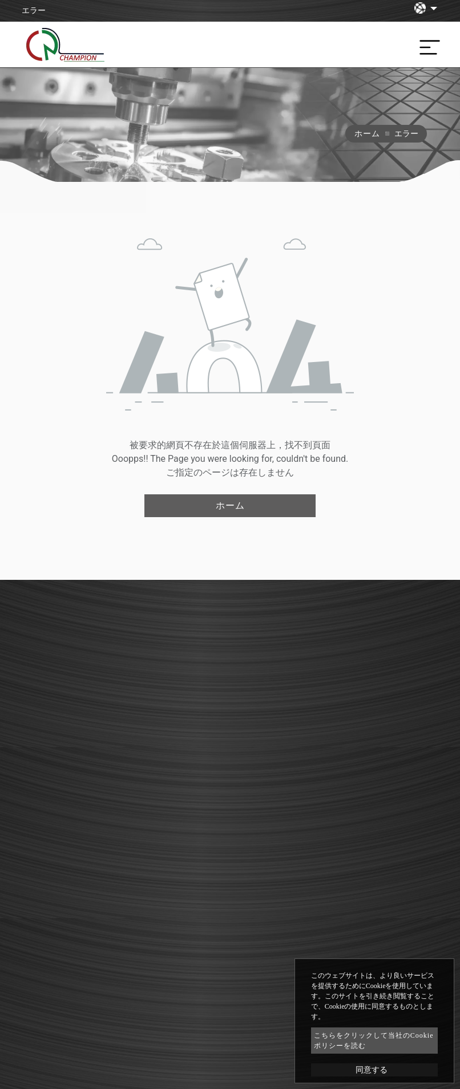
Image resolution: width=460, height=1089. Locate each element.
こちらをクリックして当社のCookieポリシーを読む (374, 1040)
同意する (372, 1070)
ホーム (367, 133)
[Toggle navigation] (427, 44)
